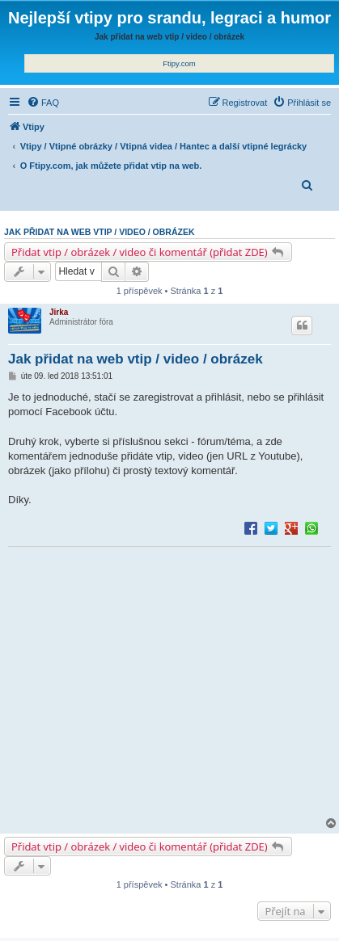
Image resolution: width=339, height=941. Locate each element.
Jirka (58, 312)
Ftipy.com (179, 63)
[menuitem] (43, 102)
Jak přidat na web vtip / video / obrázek (99, 232)
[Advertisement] (169, 682)
